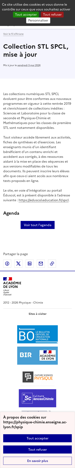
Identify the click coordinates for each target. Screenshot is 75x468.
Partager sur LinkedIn (30, 264)
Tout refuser (37, 449)
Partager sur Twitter (18, 264)
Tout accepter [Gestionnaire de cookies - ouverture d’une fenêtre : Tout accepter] (26, 14)
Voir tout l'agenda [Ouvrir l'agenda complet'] (37, 225)
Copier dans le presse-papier (52, 264)
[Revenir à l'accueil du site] (12, 286)
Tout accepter (37, 438)
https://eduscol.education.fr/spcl (44, 200)
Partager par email (41, 264)
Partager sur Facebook (7, 264)
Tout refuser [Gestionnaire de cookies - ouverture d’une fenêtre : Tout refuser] (52, 14)
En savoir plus (37, 460)
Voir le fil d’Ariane (13, 34)
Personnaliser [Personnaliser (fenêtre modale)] (38, 20)
